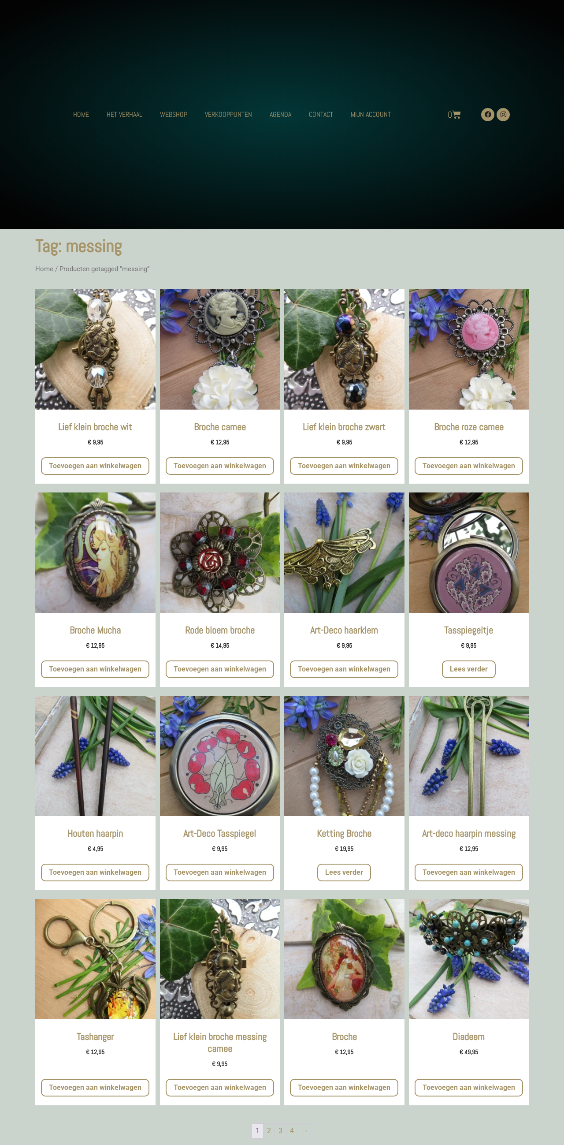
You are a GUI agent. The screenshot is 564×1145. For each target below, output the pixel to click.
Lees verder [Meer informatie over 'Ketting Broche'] (344, 872)
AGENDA (280, 114)
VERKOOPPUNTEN (228, 114)
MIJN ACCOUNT (371, 114)
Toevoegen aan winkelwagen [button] (95, 466)
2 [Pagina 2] (269, 1130)
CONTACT (321, 114)
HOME (81, 114)
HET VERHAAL (124, 114)
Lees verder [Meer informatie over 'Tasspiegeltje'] (469, 669)
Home (44, 269)
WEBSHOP (173, 114)
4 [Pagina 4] (292, 1130)
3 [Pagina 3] (280, 1130)
